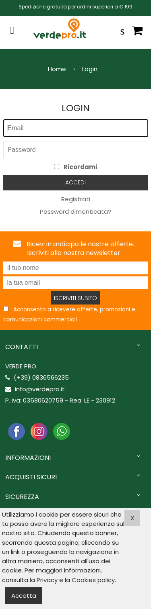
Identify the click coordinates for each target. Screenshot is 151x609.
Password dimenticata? (75, 211)
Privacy (47, 580)
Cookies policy (93, 580)
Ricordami (75, 167)
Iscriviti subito (75, 298)
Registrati (75, 199)
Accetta (23, 595)
